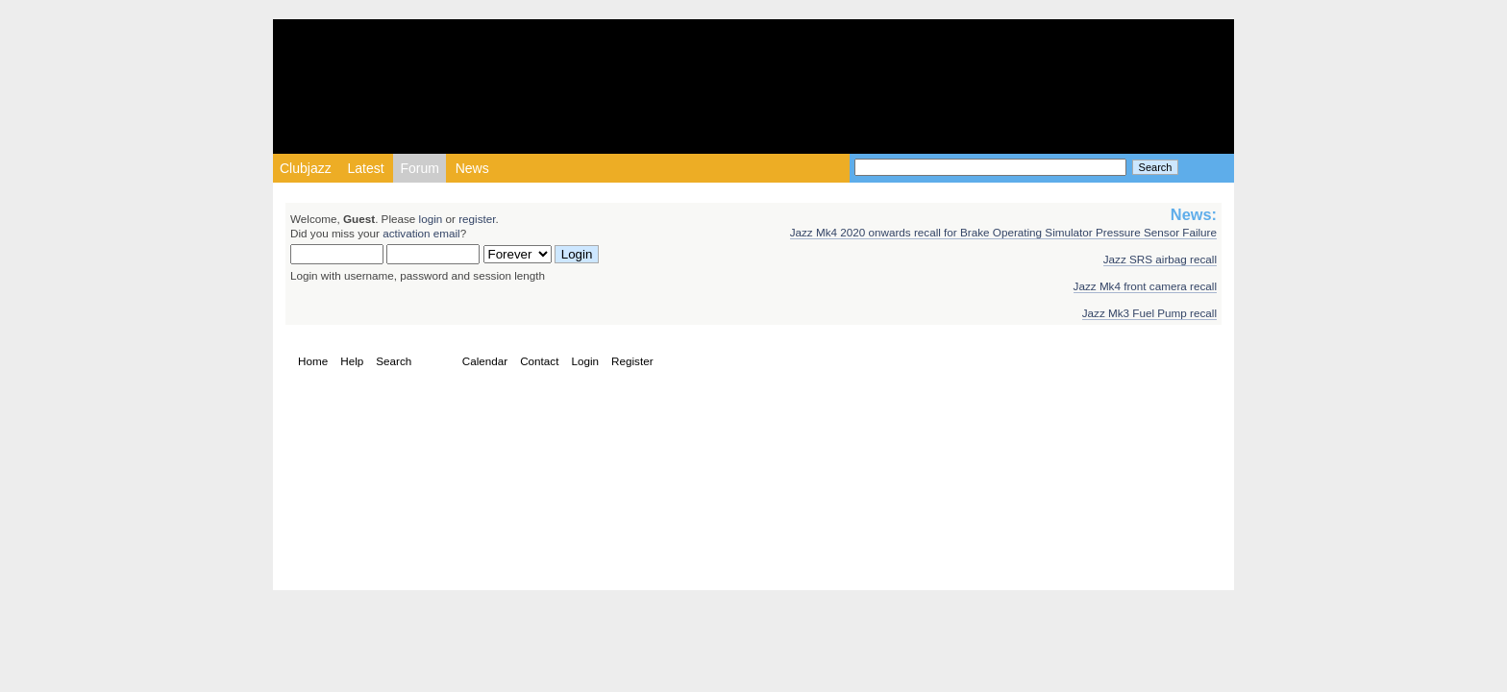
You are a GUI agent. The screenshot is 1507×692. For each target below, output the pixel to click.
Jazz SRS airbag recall (1160, 259)
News (472, 168)
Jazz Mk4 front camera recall (1145, 286)
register (476, 218)
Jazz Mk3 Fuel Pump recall (1149, 313)
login (431, 218)
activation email (421, 233)
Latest (365, 168)
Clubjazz (306, 168)
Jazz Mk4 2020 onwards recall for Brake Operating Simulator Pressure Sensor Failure (1003, 232)
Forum (419, 168)
